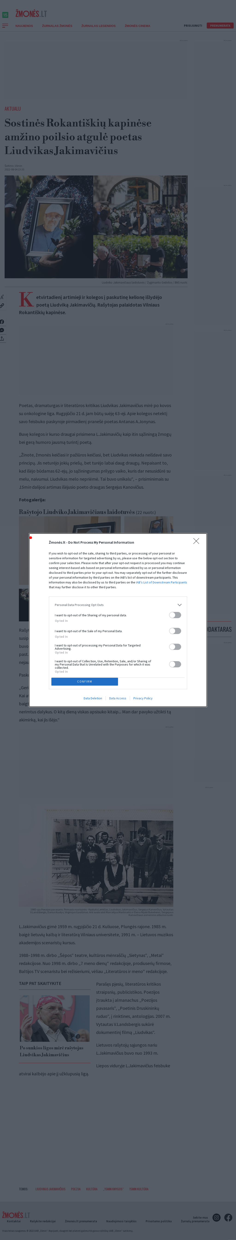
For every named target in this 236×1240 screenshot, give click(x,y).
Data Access (117, 698)
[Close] (197, 542)
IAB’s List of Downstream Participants (161, 582)
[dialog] (118, 620)
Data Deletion (93, 698)
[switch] (175, 615)
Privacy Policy (143, 698)
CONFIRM (84, 681)
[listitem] (118, 605)
